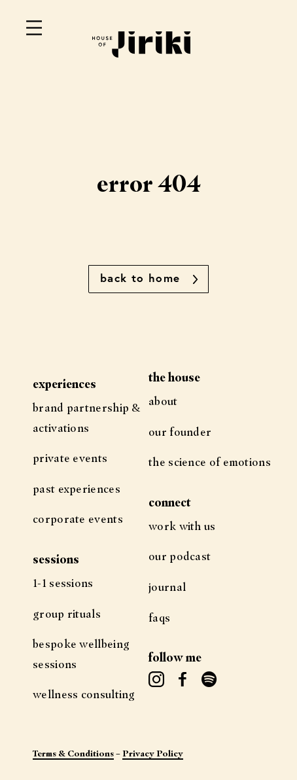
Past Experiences (76, 488)
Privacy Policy (152, 753)
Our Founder (179, 431)
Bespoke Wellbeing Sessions (81, 653)
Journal (167, 586)
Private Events (70, 457)
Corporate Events (78, 518)
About (163, 400)
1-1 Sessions (63, 582)
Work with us (182, 525)
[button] (148, 279)
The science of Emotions (209, 461)
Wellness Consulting (84, 693)
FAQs (159, 617)
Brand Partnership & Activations (87, 417)
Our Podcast (179, 555)
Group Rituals (67, 613)
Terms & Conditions (73, 753)
